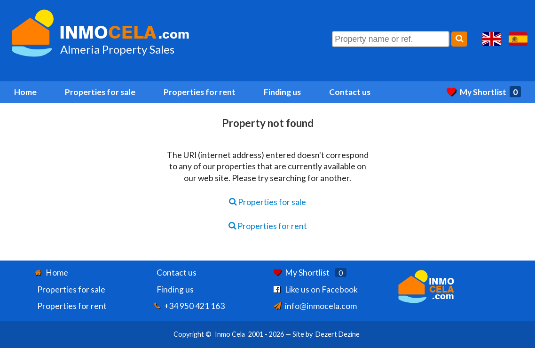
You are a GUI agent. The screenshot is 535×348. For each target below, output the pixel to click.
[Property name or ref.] (390, 39)
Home (25, 92)
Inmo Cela (230, 334)
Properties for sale (100, 92)
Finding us (282, 92)
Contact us (349, 92)
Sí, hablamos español (518, 39)
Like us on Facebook (321, 289)
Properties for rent (200, 92)
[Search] (459, 39)
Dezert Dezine (337, 334)
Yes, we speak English (491, 39)
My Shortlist (484, 92)
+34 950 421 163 (194, 306)
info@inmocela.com (321, 306)
